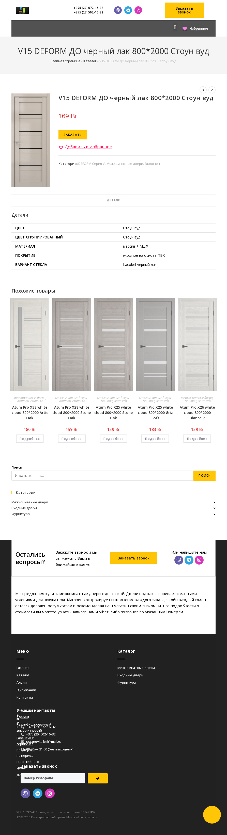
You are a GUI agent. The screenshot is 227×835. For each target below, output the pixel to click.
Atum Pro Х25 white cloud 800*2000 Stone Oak (113, 412)
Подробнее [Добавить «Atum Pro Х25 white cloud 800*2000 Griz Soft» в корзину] (155, 439)
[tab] (113, 200)
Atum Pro (37, 401)
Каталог (89, 61)
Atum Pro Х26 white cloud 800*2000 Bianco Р (197, 412)
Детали (113, 200)
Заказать (73, 135)
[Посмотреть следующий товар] (212, 89)
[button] (184, 10)
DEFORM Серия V (91, 163)
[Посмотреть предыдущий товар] (203, 89)
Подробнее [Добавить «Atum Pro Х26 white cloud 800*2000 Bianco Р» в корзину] (197, 439)
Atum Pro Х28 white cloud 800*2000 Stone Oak (71, 412)
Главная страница (65, 61)
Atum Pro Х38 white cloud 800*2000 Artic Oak (30, 412)
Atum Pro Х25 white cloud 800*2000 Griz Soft (155, 412)
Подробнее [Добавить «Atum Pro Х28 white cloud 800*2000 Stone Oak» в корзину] (72, 439)
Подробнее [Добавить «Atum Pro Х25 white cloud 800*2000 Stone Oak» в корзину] (113, 439)
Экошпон (152, 163)
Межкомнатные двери (125, 163)
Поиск (16, 467)
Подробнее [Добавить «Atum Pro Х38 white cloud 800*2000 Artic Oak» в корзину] (30, 439)
